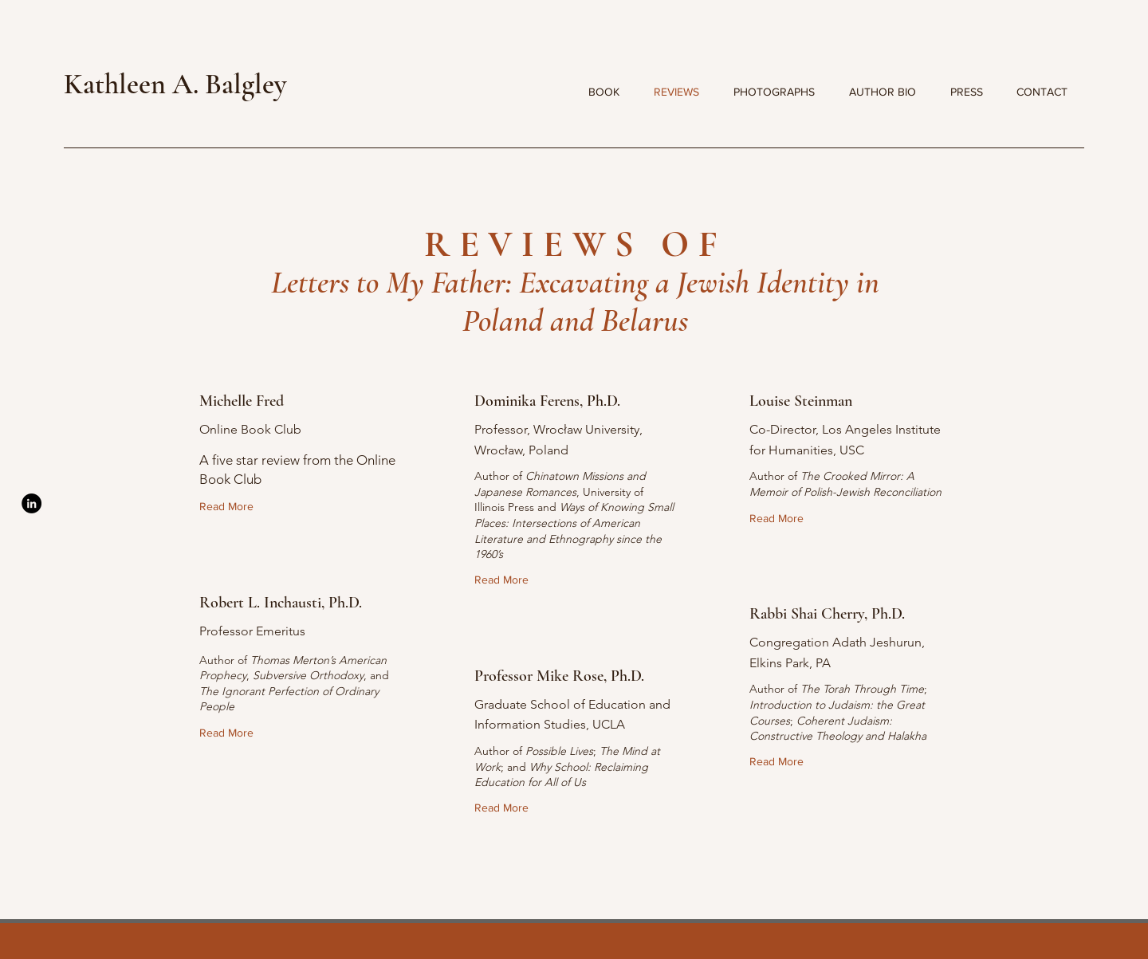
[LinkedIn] (31, 503)
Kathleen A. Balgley (175, 84)
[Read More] (230, 507)
